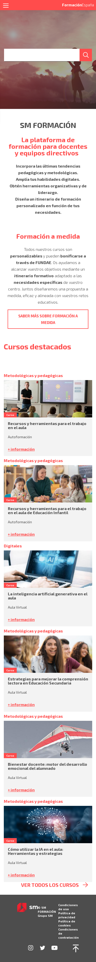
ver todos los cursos (50, 885)
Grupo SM (45, 915)
